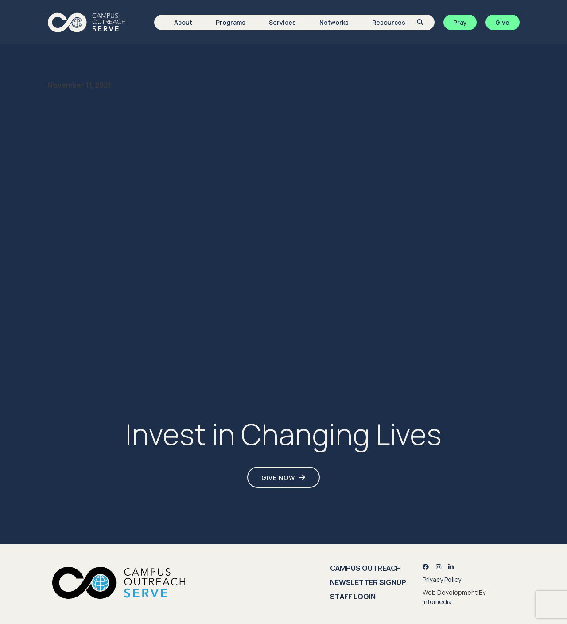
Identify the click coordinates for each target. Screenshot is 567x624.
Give (502, 22)
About (183, 22)
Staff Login (353, 596)
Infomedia (437, 601)
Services (282, 22)
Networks (334, 22)
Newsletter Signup (368, 582)
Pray (460, 22)
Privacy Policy (442, 579)
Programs (230, 22)
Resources (388, 22)
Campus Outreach (365, 568)
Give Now (278, 477)
